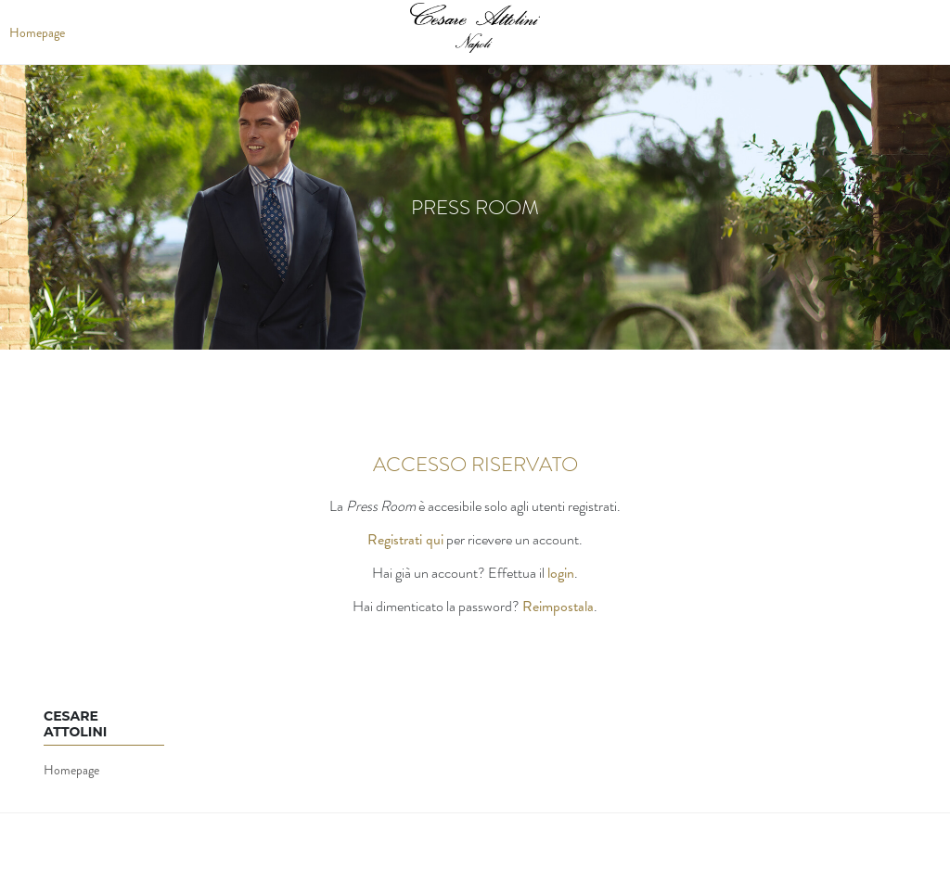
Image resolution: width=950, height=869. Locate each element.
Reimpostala (558, 606)
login (560, 572)
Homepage (71, 769)
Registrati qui (405, 539)
